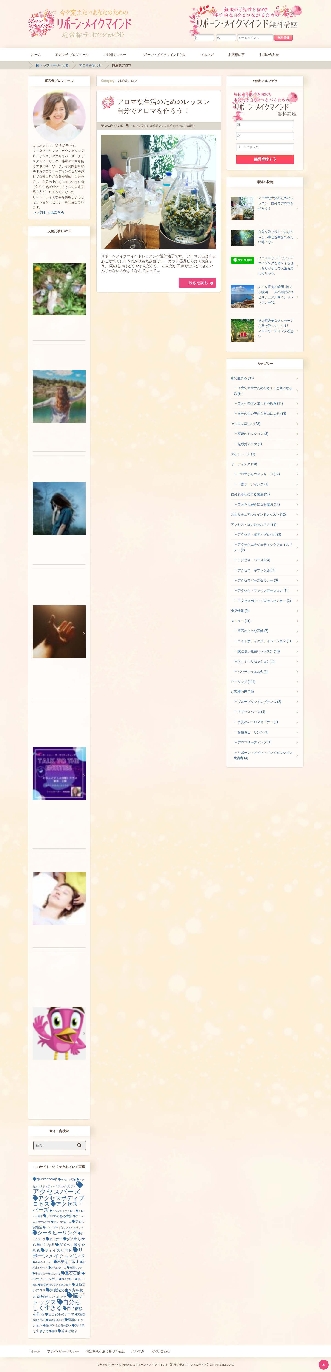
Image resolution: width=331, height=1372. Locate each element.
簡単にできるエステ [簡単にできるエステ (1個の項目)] (54, 1296)
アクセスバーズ (251, 712)
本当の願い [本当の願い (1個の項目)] (68, 1279)
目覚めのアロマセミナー (258, 722)
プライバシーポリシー (63, 1351)
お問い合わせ (269, 54)
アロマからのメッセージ (259, 474)
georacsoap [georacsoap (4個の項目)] (47, 1179)
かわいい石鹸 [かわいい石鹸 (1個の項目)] (68, 1179)
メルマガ (207, 54)
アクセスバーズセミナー (258, 580)
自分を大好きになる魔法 (259, 504)
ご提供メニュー (115, 54)
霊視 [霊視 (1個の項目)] (54, 1331)
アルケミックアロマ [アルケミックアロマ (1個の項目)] (63, 1210)
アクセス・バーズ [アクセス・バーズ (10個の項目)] (58, 1207)
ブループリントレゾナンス (259, 702)
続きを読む (198, 282)
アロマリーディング (254, 742)
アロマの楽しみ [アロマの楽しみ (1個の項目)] (62, 1221)
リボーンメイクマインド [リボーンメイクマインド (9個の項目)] (59, 1253)
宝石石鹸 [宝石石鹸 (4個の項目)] (73, 1273)
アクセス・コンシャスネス (253, 524)
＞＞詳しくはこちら (48, 212)
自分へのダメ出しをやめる (260, 403)
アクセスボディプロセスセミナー (264, 601)
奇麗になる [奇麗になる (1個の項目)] (76, 1267)
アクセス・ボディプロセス (259, 534)
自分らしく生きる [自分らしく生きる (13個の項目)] (56, 1305)
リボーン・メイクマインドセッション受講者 (263, 755)
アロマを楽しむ (90, 65)
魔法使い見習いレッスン (259, 651)
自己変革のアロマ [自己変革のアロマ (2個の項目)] (61, 1314)
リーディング (244, 464)
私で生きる (242, 378)
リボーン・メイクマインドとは (163, 54)
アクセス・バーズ (254, 560)
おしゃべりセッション (256, 661)
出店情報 (240, 611)
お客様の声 (236, 54)
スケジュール (243, 454)
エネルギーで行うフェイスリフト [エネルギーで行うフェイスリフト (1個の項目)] (64, 1227)
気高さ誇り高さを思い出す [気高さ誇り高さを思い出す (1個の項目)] (56, 1284)
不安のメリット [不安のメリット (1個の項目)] (44, 1262)
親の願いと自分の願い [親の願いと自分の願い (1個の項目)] (58, 1325)
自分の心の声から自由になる (262, 413)
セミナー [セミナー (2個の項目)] (55, 1239)
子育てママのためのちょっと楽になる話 (263, 390)
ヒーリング (243, 682)
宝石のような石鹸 (253, 631)
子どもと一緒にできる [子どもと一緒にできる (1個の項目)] (47, 1273)
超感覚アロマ (158, 125)
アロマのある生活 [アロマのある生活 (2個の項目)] (59, 1216)
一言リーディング (253, 484)
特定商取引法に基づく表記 (105, 1351)
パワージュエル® (253, 671)
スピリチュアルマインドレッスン (258, 514)
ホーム (36, 54)
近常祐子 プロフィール (72, 54)
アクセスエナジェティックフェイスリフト (263, 547)
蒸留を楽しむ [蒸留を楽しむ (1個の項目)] (56, 1320)
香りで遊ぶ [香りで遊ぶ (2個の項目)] (69, 1331)
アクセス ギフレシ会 (256, 570)
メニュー (241, 621)
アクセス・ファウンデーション (263, 590)
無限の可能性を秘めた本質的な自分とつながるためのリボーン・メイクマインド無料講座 (246, 19)
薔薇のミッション (253, 434)
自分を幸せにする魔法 (181, 125)
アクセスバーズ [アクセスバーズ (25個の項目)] (57, 1192)
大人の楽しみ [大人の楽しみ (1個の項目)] (58, 1267)
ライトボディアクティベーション (264, 641)
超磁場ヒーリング (253, 732)
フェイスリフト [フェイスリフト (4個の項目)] (58, 1250)
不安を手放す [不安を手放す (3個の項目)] (68, 1262)
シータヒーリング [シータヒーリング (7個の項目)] (57, 1232)
